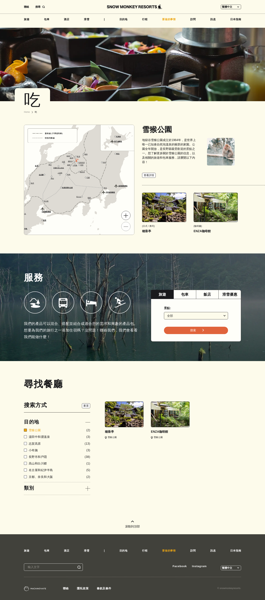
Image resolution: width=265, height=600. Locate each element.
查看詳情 (149, 175)
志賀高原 (59, 443)
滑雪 (86, 19)
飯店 (207, 294)
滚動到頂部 (132, 524)
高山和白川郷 (59, 463)
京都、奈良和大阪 (59, 477)
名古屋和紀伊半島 (59, 470)
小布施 (59, 450)
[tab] (162, 294)
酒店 (66, 19)
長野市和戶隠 (59, 457)
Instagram (199, 566)
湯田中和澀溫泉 (59, 437)
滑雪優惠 (229, 294)
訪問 (193, 19)
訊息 (213, 19)
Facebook (180, 566)
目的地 (123, 19)
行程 (145, 19)
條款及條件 (104, 588)
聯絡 (26, 6)
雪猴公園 (59, 430)
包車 (47, 19)
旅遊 (26, 19)
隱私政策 (83, 588)
